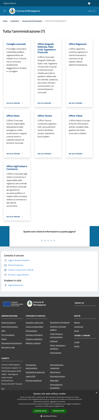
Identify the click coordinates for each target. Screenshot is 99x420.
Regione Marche (9, 3)
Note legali (54, 380)
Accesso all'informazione (32, 20)
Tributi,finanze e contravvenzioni (56, 335)
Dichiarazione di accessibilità (56, 386)
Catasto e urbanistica (34, 339)
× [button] (96, 393)
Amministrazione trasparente (56, 366)
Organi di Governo (8, 322)
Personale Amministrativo (11, 343)
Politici (4, 339)
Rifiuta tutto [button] (58, 411)
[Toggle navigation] (4, 10)
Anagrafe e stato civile (34, 322)
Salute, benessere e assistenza (57, 347)
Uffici (3, 330)
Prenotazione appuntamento (31, 366)
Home (5, 20)
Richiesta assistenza (34, 380)
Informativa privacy (57, 376)
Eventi (76, 346)
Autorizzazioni (55, 352)
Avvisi (76, 330)
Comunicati (78, 326)
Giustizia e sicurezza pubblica (58, 328)
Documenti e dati (8, 347)
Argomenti (15, 20)
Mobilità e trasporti (33, 343)
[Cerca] (94, 11)
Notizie (77, 322)
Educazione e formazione (59, 322)
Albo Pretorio (55, 372)
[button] (49, 416)
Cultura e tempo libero (34, 326)
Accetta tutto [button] (40, 411)
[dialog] (49, 405)
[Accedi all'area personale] (89, 3)
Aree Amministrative (9, 326)
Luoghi (77, 342)
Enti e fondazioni (8, 335)
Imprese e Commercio (34, 335)
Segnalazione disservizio (35, 372)
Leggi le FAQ (30, 376)
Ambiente (54, 341)
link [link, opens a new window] (63, 406)
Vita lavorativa (31, 330)
